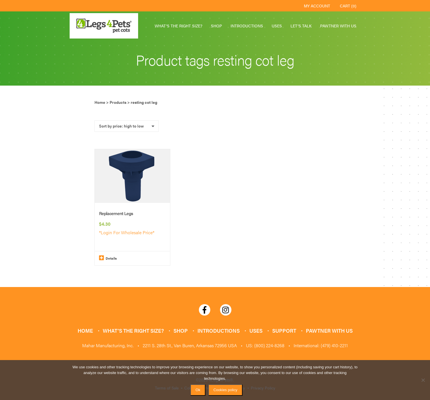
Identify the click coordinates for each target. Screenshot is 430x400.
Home (85, 330)
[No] (423, 380)
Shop (216, 26)
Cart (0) (348, 6)
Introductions (247, 26)
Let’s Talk (301, 26)
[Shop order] (126, 126)
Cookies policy (225, 390)
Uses (277, 26)
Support (284, 330)
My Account (317, 6)
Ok (197, 390)
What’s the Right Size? (178, 26)
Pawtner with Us (338, 26)
